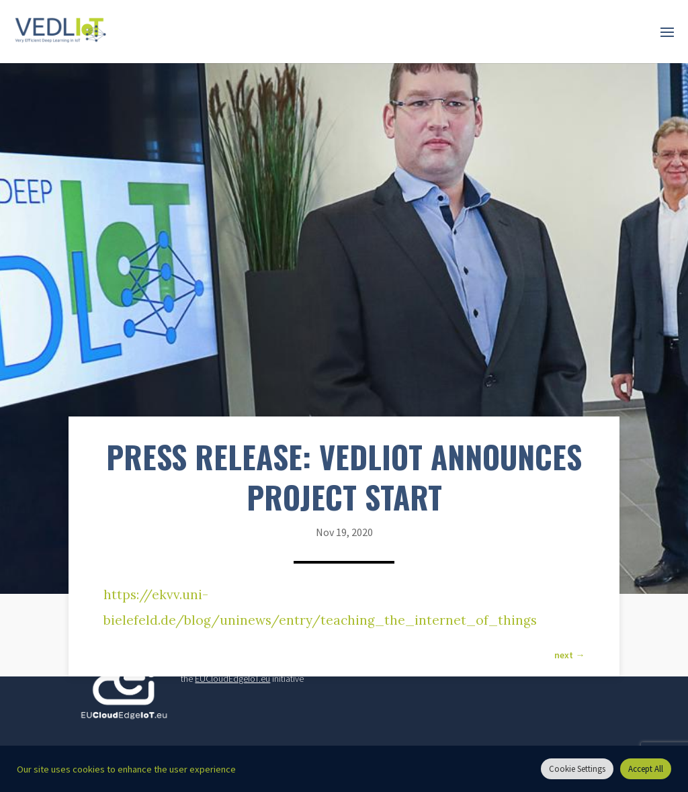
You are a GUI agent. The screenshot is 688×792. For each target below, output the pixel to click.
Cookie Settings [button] (577, 769)
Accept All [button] (645, 769)
